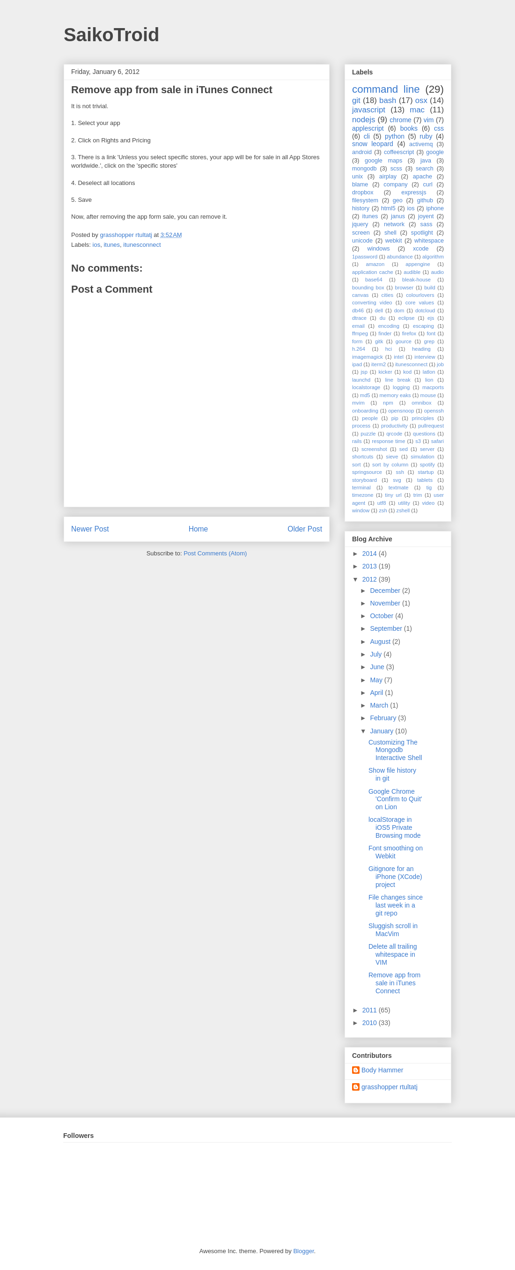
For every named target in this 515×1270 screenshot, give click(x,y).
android (362, 152)
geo (398, 200)
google (435, 152)
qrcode (394, 433)
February (384, 718)
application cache (372, 272)
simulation (422, 456)
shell (390, 232)
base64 (374, 279)
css (439, 128)
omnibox (421, 403)
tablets (425, 480)
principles (423, 418)
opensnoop (401, 410)
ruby (425, 136)
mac (417, 109)
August (381, 641)
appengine (417, 264)
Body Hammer (382, 1070)
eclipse (406, 318)
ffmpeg (360, 333)
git (356, 100)
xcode (421, 248)
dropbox (363, 192)
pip (394, 418)
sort (356, 464)
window (360, 510)
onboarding (365, 410)
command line (386, 89)
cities (388, 295)
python (395, 136)
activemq (421, 144)
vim (429, 120)
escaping (423, 326)
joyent (426, 216)
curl (427, 184)
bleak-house (416, 279)
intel (399, 357)
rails (357, 441)
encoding (388, 326)
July (376, 654)
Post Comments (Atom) (215, 553)
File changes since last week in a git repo (395, 905)
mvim (358, 403)
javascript (368, 109)
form (357, 341)
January (382, 731)
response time (388, 441)
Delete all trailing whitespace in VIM (392, 954)
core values (419, 302)
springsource (367, 472)
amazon (375, 264)
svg (397, 480)
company (395, 184)
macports (433, 387)
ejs (430, 318)
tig (429, 487)
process (361, 425)
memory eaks (395, 395)
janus (398, 216)
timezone (362, 495)
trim (417, 495)
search (425, 168)
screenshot (374, 449)
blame (360, 184)
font (431, 333)
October (382, 616)
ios (97, 244)
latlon (429, 372)
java (425, 160)
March (380, 705)
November (386, 603)
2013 (370, 566)
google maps (383, 160)
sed (403, 449)
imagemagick (367, 357)
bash (387, 100)
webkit (393, 240)
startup (426, 472)
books (409, 128)
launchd (361, 380)
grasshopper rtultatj (389, 1087)
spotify (427, 464)
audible (412, 272)
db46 (358, 310)
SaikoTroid (112, 34)
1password (364, 256)
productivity (394, 425)
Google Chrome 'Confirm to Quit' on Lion (395, 799)
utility (404, 503)
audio (437, 272)
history (360, 208)
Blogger (303, 1251)
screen (361, 232)
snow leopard (372, 144)
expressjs (413, 192)
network (394, 224)
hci (388, 349)
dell (379, 310)
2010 (370, 1022)
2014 (370, 553)
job (440, 364)
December (386, 590)
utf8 (381, 503)
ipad (357, 364)
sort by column (390, 464)
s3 (418, 441)
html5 (388, 208)
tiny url (393, 495)
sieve (392, 456)
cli (367, 136)
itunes (111, 244)
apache (422, 176)
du (382, 318)
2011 (370, 1010)
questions (424, 433)
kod (407, 372)
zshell (403, 510)
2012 (370, 579)
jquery (360, 224)
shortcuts (362, 456)
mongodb (364, 168)
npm (388, 403)
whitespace (429, 240)
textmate (399, 487)
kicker (385, 372)
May (377, 680)
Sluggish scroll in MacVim (393, 930)
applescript (368, 128)
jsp (364, 372)
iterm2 (378, 364)
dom (399, 310)
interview (424, 357)
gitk (379, 341)
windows (378, 248)
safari (437, 441)
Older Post (304, 529)
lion (429, 380)
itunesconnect (142, 244)
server (427, 449)
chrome (401, 120)
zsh (383, 510)
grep (429, 341)
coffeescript (399, 152)
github (425, 200)
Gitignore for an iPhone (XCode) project (395, 876)
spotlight (422, 232)
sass (426, 224)
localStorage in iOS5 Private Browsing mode (394, 827)
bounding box (368, 287)
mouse (428, 395)
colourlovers (420, 295)
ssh (400, 472)
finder (384, 333)
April (377, 692)
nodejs (363, 119)
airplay (388, 176)
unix (357, 176)
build (429, 287)
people (370, 418)
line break (398, 380)
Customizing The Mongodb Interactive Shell (395, 750)
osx (421, 100)
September (387, 628)
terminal (361, 487)
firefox (409, 333)
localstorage (366, 387)
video (428, 503)
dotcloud (425, 310)
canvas (360, 295)
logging (401, 387)
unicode (362, 240)
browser (404, 287)
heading (421, 349)
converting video (372, 302)
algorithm (433, 256)
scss (396, 168)
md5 (365, 395)
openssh (434, 410)
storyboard (364, 480)
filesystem (365, 200)
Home (198, 529)
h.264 (358, 349)
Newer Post (90, 529)
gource (404, 341)
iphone (435, 208)
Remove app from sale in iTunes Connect (394, 983)
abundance (399, 256)
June (378, 667)
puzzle (367, 433)
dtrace (359, 318)
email (358, 326)
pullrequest (431, 425)
